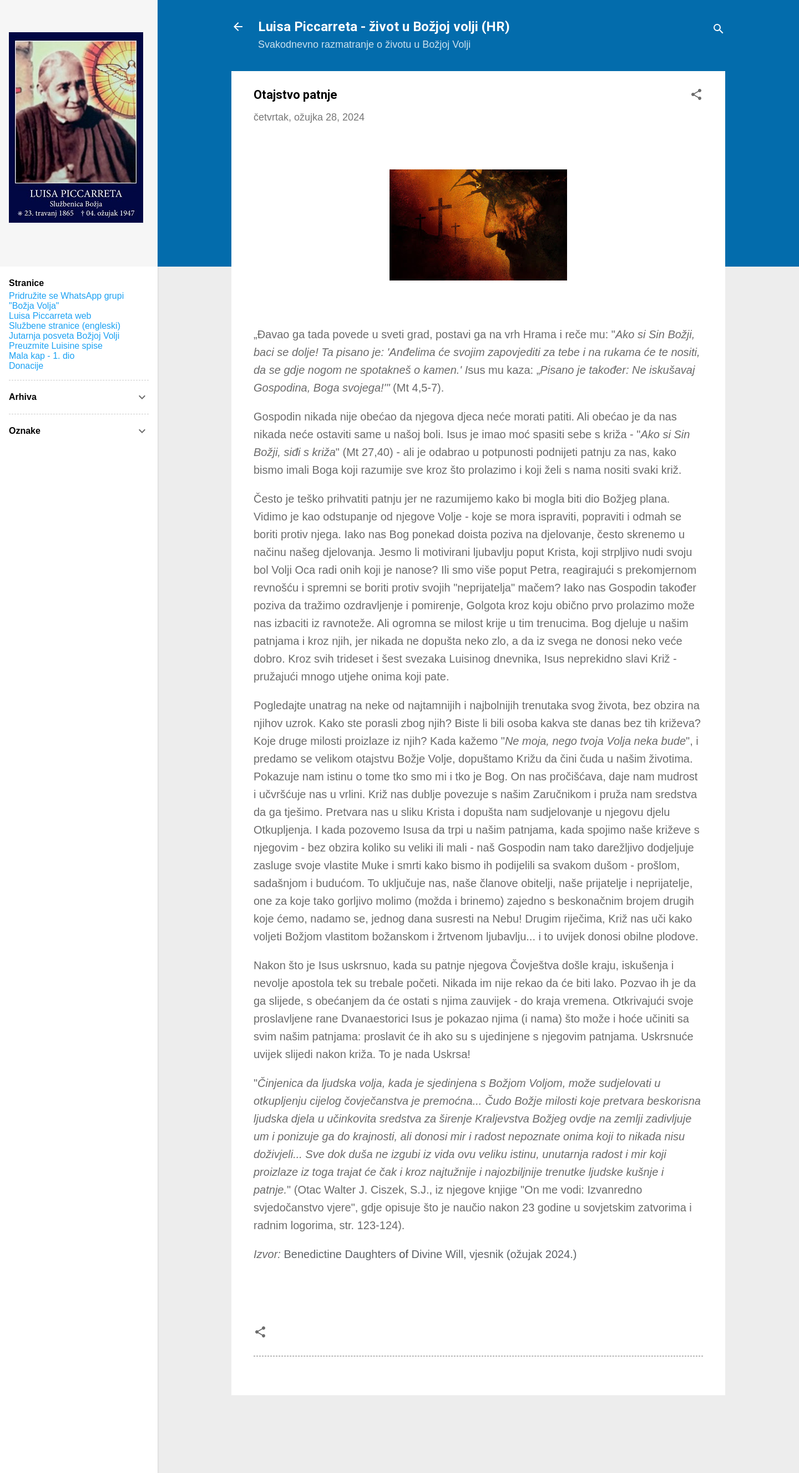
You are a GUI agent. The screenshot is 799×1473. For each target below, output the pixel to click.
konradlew (505, 1444)
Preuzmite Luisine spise (56, 345)
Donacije (26, 365)
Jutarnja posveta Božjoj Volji (64, 335)
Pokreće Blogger (478, 1420)
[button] (696, 96)
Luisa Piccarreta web (50, 315)
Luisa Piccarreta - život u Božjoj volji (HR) (384, 26)
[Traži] (718, 30)
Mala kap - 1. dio (41, 355)
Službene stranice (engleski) (64, 325)
